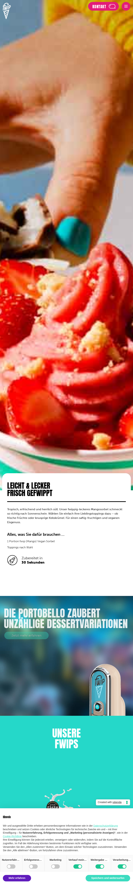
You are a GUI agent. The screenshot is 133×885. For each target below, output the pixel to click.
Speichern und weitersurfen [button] (107, 878)
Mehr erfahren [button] (17, 878)
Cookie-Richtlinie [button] (12, 836)
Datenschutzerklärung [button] (105, 825)
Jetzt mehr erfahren (26, 635)
